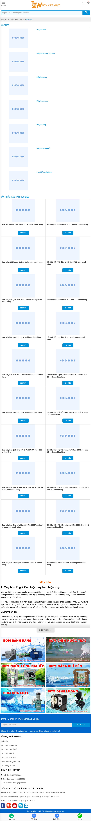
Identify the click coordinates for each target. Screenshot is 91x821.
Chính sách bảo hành (8, 757)
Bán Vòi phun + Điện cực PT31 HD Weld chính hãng (22, 224)
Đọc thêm (45, 630)
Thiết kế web (46, 811)
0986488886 (17, 775)
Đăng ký (81, 725)
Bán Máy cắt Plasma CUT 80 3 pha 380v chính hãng (22, 262)
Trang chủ (4, 19)
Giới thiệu (4, 741)
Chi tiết (23, 233)
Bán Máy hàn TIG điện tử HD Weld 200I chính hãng (22, 412)
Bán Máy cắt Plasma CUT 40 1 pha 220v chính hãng (67, 300)
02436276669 (20, 779)
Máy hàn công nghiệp (45, 53)
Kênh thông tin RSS (8, 766)
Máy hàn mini (42, 101)
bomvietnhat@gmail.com (17, 783)
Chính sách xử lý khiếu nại (10, 762)
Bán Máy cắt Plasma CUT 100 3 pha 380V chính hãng (67, 224)
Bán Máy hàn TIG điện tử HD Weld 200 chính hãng (21, 337)
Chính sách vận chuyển (9, 749)
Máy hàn (29, 19)
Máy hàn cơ (41, 30)
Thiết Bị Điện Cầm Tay (17, 19)
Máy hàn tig (41, 125)
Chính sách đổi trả (7, 753)
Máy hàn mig (41, 77)
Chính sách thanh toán (9, 745)
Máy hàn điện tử (43, 148)
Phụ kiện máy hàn (44, 172)
